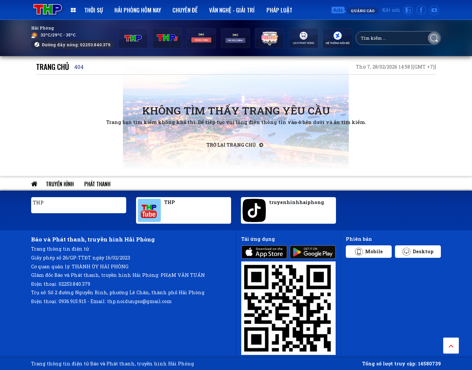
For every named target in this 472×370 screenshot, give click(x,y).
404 (79, 66)
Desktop (418, 252)
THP (38, 202)
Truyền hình (60, 184)
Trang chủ (52, 66)
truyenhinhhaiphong (296, 202)
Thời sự (93, 10)
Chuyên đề (185, 10)
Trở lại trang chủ (234, 145)
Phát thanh (97, 184)
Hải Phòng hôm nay (137, 10)
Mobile (369, 252)
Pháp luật (279, 10)
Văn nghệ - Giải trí (232, 10)
